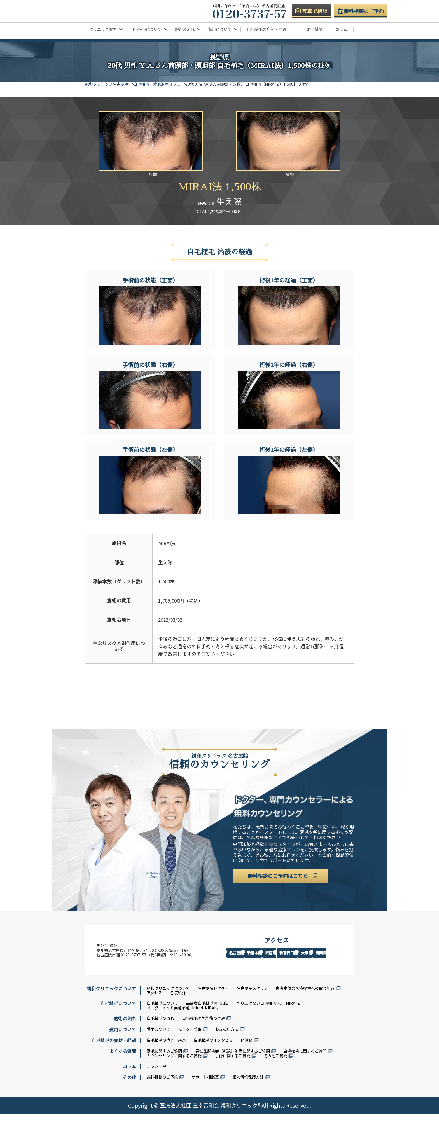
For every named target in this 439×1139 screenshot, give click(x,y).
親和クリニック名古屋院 (106, 84)
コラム (341, 29)
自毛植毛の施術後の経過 (203, 1042)
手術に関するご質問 (232, 1080)
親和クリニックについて (168, 1012)
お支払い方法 (227, 1053)
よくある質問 (311, 29)
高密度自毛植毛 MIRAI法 (207, 1027)
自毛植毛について (162, 1027)
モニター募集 (190, 1053)
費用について (158, 1053)
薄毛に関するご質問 (164, 1075)
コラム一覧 (156, 1090)
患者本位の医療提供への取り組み (305, 1012)
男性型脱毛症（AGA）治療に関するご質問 (232, 1075)
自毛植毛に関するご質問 (304, 1075)
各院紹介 (178, 1017)
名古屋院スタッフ (252, 1012)
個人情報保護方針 (248, 1101)
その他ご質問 (275, 1080)
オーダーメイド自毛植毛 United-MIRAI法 (183, 1032)
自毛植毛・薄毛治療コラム (161, 84)
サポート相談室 (205, 1101)
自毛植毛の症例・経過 (266, 29)
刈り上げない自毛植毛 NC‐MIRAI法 (268, 1027)
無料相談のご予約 (162, 1101)
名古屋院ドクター (213, 1012)
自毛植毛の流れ (160, 1042)
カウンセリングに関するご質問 (174, 1080)
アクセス (154, 1017)
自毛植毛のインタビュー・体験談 (223, 1064)
